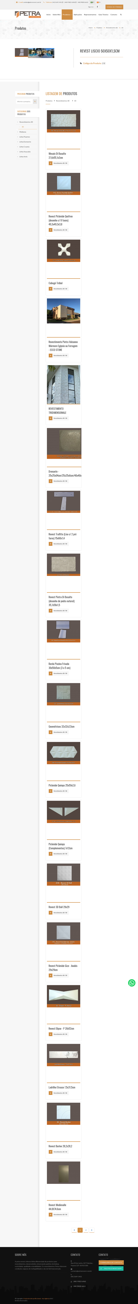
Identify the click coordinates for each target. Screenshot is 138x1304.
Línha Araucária (24, 152)
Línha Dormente (25, 142)
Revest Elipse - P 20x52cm (61, 1028)
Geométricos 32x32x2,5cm (61, 726)
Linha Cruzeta (24, 147)
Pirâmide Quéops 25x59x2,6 (62, 785)
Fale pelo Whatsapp (111, 1268)
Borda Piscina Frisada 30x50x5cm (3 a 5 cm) (59, 666)
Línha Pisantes (24, 137)
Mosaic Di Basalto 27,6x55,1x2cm (57, 156)
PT (92, 2)
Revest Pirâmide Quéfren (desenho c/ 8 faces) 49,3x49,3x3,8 (61, 220)
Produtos (99, 28)
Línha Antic (23, 157)
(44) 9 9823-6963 (68, 2)
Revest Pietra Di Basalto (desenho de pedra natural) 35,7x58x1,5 (61, 601)
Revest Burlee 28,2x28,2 (60, 1146)
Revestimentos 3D (112, 28)
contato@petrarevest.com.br (32, 2)
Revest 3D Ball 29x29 (59, 907)
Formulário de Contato (111, 1262)
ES (98, 2)
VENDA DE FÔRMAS (114, 7)
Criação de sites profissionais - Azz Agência (36, 1298)
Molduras (22, 132)
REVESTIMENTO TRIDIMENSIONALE (57, 411)
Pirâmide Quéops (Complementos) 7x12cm (61, 846)
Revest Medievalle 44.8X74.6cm (57, 1207)
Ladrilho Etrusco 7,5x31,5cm (62, 1087)
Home (91, 28)
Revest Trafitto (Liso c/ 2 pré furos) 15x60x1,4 (62, 536)
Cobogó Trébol (55, 283)
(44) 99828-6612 (81, 2)
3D (23, 127)
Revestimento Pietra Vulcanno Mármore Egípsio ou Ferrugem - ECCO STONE (63, 346)
